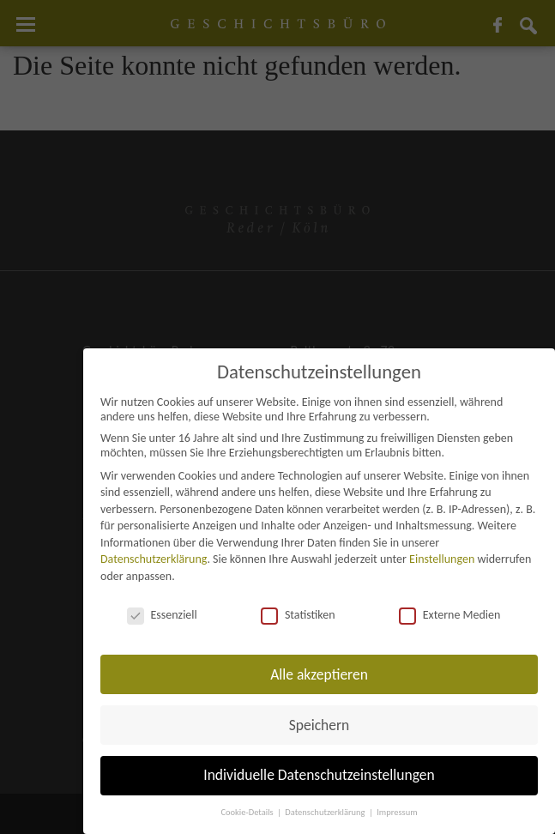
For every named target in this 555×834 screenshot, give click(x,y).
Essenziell (162, 614)
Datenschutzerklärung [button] (326, 812)
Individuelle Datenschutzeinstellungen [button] (318, 774)
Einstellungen (441, 559)
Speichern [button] (319, 725)
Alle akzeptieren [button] (319, 674)
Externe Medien (450, 614)
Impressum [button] (397, 812)
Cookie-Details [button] (247, 812)
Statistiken (298, 614)
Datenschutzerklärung (153, 559)
